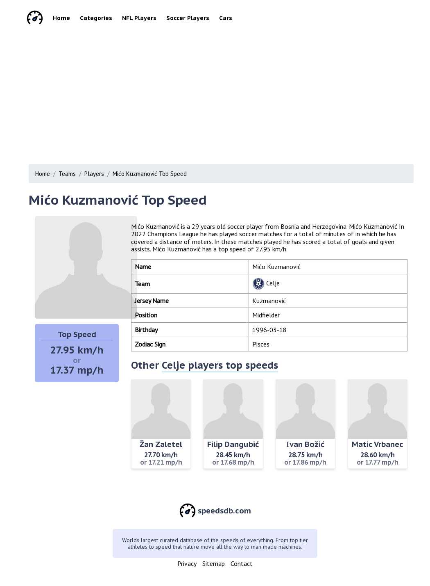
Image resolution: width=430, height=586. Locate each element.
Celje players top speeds (220, 365)
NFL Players (139, 18)
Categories (96, 18)
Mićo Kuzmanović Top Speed (150, 173)
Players (94, 173)
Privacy (187, 563)
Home (61, 18)
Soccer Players (187, 18)
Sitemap (213, 563)
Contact (242, 563)
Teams (67, 173)
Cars (225, 18)
